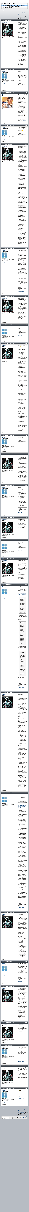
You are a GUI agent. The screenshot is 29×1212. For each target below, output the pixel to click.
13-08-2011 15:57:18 (8, 793)
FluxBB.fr (25, 1117)
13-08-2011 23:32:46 (8, 1045)
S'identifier (17, 6)
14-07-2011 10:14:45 (8, 435)
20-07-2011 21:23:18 (8, 584)
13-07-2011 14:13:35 (8, 144)
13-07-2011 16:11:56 (8, 248)
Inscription (11, 6)
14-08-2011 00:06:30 (8, 1088)
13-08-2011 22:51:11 (8, 961)
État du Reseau (21, 88)
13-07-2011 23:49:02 (8, 343)
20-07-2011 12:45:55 (8, 454)
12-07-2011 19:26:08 (8, 92)
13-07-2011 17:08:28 (8, 296)
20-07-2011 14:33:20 (8, 540)
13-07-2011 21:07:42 (8, 325)
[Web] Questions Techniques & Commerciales (21, 14)
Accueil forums (6, 5)
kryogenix (4, 22)
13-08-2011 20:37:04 (8, 912)
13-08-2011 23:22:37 (8, 1022)
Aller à (7, 1117)
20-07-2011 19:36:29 (8, 558)
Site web (3, 83)
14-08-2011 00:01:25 (8, 1066)
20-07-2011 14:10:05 (8, 517)
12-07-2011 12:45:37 (8, 20)
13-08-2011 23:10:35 (8, 986)
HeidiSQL (24, 120)
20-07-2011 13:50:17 (8, 485)
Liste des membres (15, 5)
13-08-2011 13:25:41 (8, 692)
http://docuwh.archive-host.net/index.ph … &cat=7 (22, 806)
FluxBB (25, 1116)
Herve (3, 94)
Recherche (23, 5)
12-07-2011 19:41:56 (8, 125)
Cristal (3, 71)
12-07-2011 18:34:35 (8, 69)
